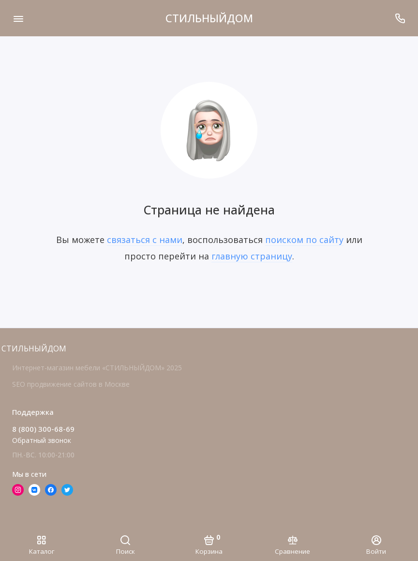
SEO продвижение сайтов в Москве (71, 384)
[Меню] (18, 18)
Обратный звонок (41, 440)
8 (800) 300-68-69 (43, 429)
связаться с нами (144, 239)
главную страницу (251, 256)
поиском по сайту (304, 239)
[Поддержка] (400, 18)
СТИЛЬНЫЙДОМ (209, 18)
